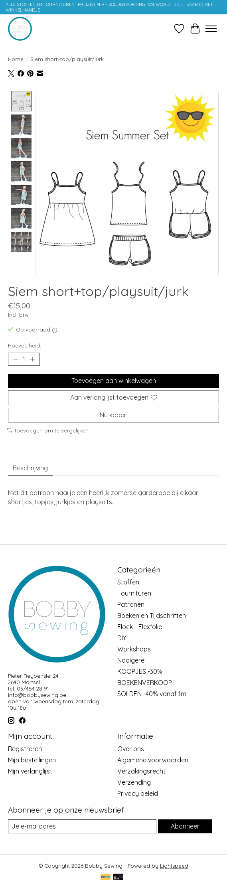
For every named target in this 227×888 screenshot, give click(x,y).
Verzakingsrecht (141, 771)
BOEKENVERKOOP (144, 683)
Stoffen (128, 582)
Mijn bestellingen (32, 760)
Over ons (130, 749)
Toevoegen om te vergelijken (48, 430)
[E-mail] (82, 826)
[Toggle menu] (211, 29)
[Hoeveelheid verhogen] (32, 359)
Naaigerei (131, 661)
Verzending (134, 782)
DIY (121, 638)
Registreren (25, 749)
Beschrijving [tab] (30, 468)
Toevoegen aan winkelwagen (113, 381)
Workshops (134, 649)
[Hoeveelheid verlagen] (15, 359)
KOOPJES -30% (139, 672)
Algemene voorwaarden (152, 760)
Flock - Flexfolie (139, 627)
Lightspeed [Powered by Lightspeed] (174, 866)
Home (16, 59)
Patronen (130, 605)
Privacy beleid (137, 793)
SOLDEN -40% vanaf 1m (151, 694)
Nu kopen (114, 415)
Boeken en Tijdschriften (151, 616)
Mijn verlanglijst (30, 771)
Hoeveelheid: (24, 346)
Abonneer (185, 826)
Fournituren (134, 594)
